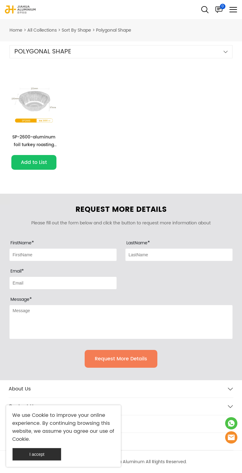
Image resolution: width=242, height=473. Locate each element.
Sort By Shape (76, 30)
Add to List (34, 162)
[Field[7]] (63, 255)
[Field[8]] (178, 255)
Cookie (40, 415)
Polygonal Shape (113, 30)
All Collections (42, 30)
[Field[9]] (63, 283)
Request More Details (121, 359)
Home (16, 30)
